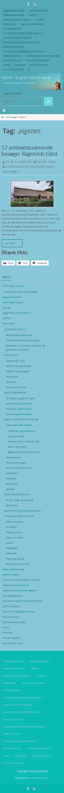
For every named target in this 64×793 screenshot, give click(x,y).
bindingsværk (37, 166)
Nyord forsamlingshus (17, 494)
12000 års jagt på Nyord (21, 431)
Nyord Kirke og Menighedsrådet (22, 510)
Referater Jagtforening (18, 408)
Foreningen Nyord (13, 10)
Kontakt (10, 489)
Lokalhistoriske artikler (19, 425)
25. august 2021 (23, 161)
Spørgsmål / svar (15, 360)
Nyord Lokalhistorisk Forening (21, 419)
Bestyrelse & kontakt (17, 564)
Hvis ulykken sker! (13, 69)
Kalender (20, 65)
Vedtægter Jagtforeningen (20, 398)
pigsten (50, 166)
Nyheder (42, 161)
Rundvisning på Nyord (19, 467)
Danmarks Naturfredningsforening (24, 51)
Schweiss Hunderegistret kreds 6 (22, 33)
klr (7, 161)
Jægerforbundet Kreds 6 (17, 19)
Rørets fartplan (14, 521)
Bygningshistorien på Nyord (24, 452)
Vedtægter (12, 473)
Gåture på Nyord (17, 446)
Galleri (9, 543)
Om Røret (11, 527)
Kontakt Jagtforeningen (19, 414)
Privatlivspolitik (39, 65)
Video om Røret (14, 537)
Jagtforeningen (12, 28)
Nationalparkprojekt (38, 60)
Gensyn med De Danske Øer (24, 441)
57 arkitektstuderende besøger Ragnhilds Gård (29, 150)
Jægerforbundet (38, 10)
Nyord (51, 161)
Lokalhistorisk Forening (17, 37)
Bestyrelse (12, 376)
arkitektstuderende (17, 166)
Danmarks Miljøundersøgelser (21, 42)
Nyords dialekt (16, 436)
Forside (33, 15)
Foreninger (9, 24)
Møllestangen (14, 457)
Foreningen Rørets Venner (19, 516)
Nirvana (31, 777)
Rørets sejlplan (12, 56)
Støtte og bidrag (15, 558)
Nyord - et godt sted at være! (26, 77)
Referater (11, 382)
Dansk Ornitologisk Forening (43, 56)
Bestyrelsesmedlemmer (19, 335)
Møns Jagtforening (32, 24)
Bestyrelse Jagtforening (19, 403)
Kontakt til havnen (16, 387)
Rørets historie (14, 532)
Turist (6, 65)
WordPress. (43, 777)
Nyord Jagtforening (15, 392)
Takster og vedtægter (18, 371)
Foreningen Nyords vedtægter (21, 291)
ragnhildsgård (10, 171)
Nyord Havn (11, 355)
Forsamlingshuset (14, 46)
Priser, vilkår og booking (19, 500)
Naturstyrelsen (12, 60)
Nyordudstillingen (16, 462)
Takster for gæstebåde (18, 366)
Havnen (40, 19)
